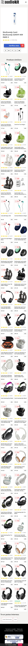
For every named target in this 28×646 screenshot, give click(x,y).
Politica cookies (18, 631)
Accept (20, 644)
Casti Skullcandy (7, 619)
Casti (15, 619)
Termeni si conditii (11, 629)
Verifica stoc (16, 45)
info (12, 82)
